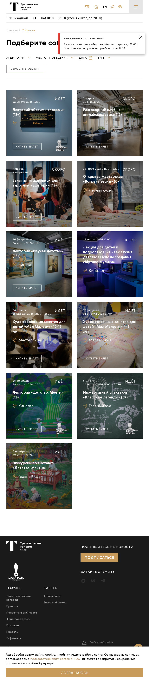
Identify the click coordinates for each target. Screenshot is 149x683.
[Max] (83, 581)
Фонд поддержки (18, 619)
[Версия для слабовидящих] (120, 6)
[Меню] (136, 6)
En (105, 6)
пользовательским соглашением (55, 659)
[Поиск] (112, 6)
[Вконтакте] (93, 581)
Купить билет (27, 146)
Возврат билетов (55, 602)
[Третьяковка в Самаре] (24, 6)
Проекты (12, 606)
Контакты (12, 625)
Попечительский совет (21, 612)
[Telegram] (103, 581)
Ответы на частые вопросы (18, 597)
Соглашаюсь (74, 672)
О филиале (13, 638)
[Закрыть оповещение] (140, 37)
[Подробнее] (39, 123)
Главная (12, 30)
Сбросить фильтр (25, 68)
